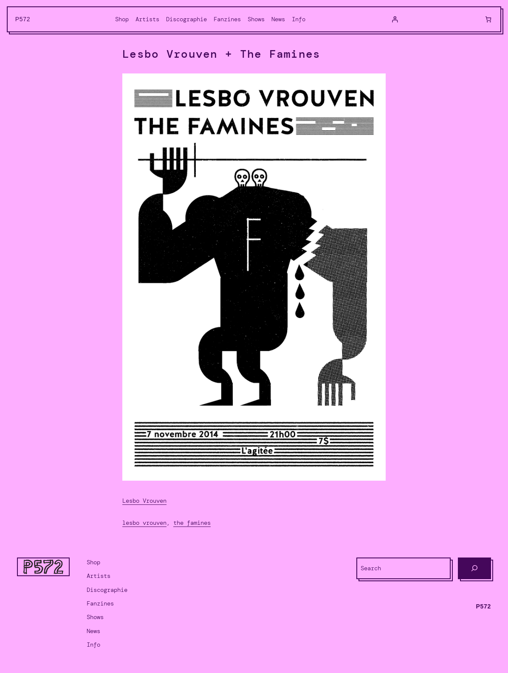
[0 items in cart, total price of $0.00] (488, 19)
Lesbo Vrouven (144, 500)
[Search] (474, 568)
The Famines (192, 523)
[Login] (394, 19)
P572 (23, 19)
